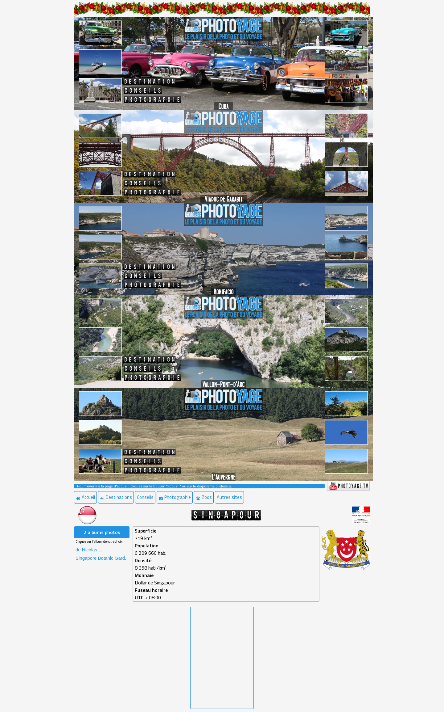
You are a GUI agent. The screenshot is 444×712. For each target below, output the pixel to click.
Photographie (174, 497)
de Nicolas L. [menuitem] (89, 549)
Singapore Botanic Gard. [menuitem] (101, 558)
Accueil (85, 497)
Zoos (204, 497)
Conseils (145, 497)
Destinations (116, 497)
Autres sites (229, 497)
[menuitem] (86, 497)
